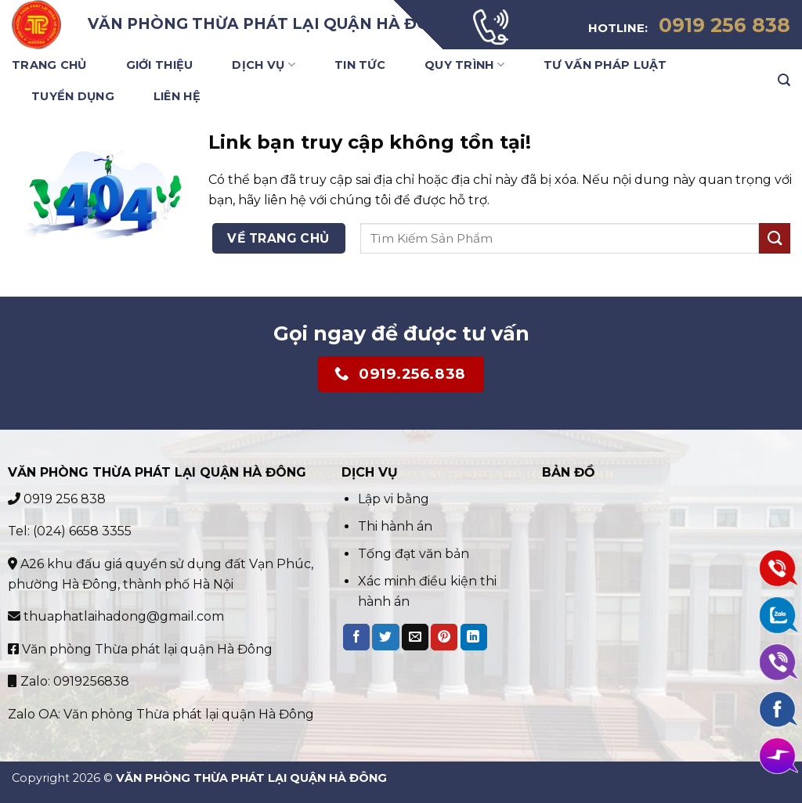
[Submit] (774, 238)
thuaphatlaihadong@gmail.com (116, 616)
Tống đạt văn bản (413, 553)
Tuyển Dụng (72, 96)
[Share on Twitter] (385, 637)
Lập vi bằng (395, 499)
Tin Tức (359, 65)
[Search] (784, 80)
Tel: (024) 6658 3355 (70, 531)
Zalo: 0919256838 (68, 681)
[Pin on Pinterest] (444, 637)
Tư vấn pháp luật (605, 65)
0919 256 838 (57, 499)
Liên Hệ (177, 96)
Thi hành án (395, 526)
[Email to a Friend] (415, 637)
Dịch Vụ (263, 64)
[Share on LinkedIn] (474, 637)
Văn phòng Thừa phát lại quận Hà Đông (140, 649)
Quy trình (464, 64)
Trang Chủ (49, 65)
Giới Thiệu (159, 65)
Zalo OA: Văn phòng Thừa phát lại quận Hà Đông (161, 714)
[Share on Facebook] (356, 637)
